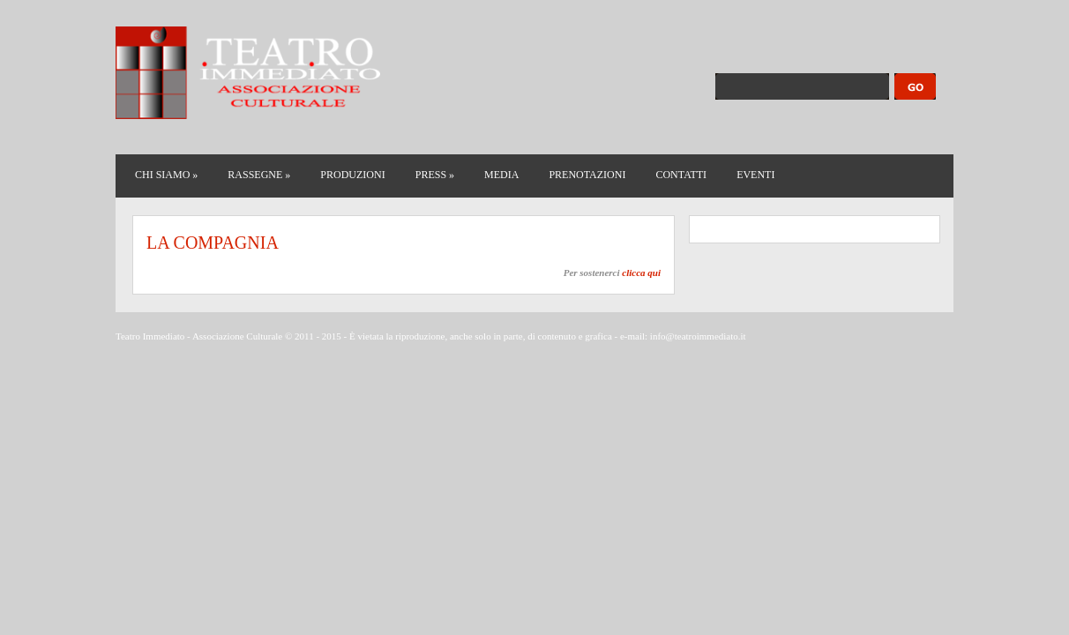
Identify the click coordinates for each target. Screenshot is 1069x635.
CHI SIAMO (166, 174)
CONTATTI (680, 174)
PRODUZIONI (352, 174)
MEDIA (501, 174)
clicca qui (641, 272)
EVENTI (755, 174)
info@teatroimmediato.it (698, 336)
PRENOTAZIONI (587, 174)
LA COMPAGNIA (212, 242)
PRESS (434, 174)
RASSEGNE (259, 174)
